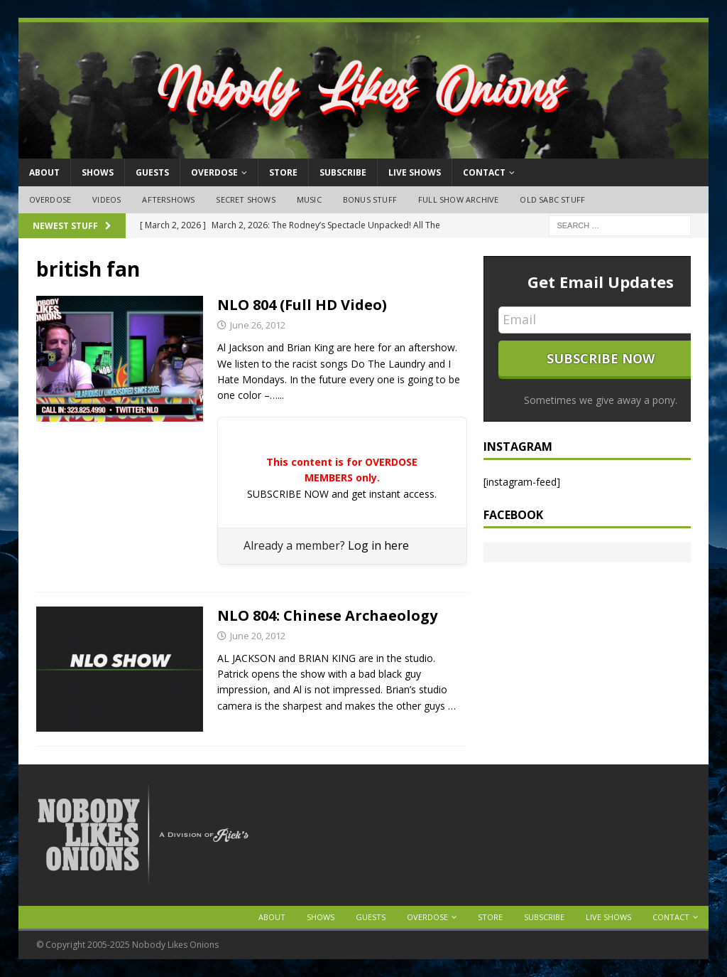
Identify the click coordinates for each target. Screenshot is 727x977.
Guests (152, 172)
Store (283, 172)
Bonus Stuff (370, 199)
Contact (484, 172)
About (44, 172)
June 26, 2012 (257, 325)
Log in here (378, 545)
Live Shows (414, 172)
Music (309, 199)
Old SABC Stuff (552, 199)
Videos (106, 199)
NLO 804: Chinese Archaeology (327, 615)
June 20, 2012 (257, 635)
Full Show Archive (458, 199)
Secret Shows (245, 199)
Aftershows (168, 199)
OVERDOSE (214, 172)
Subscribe (342, 172)
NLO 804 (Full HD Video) (302, 304)
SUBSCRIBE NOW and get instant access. (342, 494)
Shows (98, 172)
